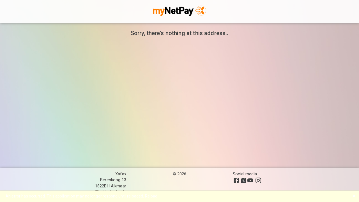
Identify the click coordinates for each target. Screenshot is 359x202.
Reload (151, 196)
